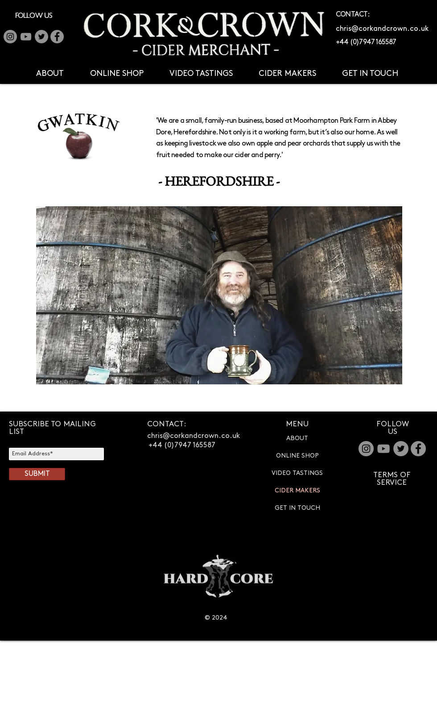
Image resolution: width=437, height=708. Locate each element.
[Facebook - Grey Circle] (57, 36)
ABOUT (297, 438)
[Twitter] (41, 36)
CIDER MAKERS (297, 490)
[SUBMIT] (37, 474)
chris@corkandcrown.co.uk (382, 28)
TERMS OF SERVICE (392, 478)
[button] (49, 73)
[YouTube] (26, 36)
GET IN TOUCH (297, 508)
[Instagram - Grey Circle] (366, 448)
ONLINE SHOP (297, 455)
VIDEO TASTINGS (297, 473)
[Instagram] (10, 36)
